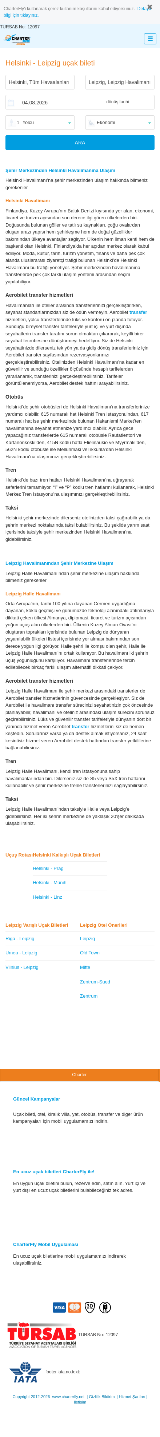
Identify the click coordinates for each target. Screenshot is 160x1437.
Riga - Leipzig (20, 938)
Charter (79, 1074)
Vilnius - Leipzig (22, 967)
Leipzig (87, 938)
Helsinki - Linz (47, 897)
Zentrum (88, 996)
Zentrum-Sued (95, 982)
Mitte (85, 967)
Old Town (90, 952)
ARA (80, 142)
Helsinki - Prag (48, 868)
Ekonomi (106, 122)
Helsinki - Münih (49, 882)
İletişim (80, 1402)
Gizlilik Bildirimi (102, 1396)
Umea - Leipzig (21, 952)
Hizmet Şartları (132, 1396)
